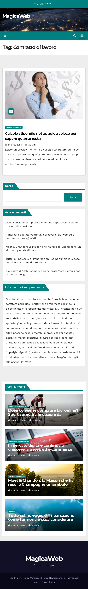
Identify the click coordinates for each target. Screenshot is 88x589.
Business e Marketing (19, 441)
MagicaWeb (16, 16)
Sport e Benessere (17, 406)
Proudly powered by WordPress (25, 578)
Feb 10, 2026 (18, 490)
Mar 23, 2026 (18, 420)
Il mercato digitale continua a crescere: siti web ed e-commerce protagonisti (40, 449)
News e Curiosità (14, 127)
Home (36, 582)
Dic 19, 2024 (15, 145)
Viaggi (12, 511)
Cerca (9, 185)
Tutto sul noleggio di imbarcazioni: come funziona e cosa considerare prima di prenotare (41, 519)
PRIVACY (26, 361)
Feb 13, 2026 (18, 455)
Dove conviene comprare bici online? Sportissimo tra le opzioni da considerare (43, 414)
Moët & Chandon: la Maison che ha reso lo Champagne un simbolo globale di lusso (41, 484)
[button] (74, 35)
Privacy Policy (48, 582)
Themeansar (72, 578)
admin (30, 145)
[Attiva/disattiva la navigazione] (82, 35)
